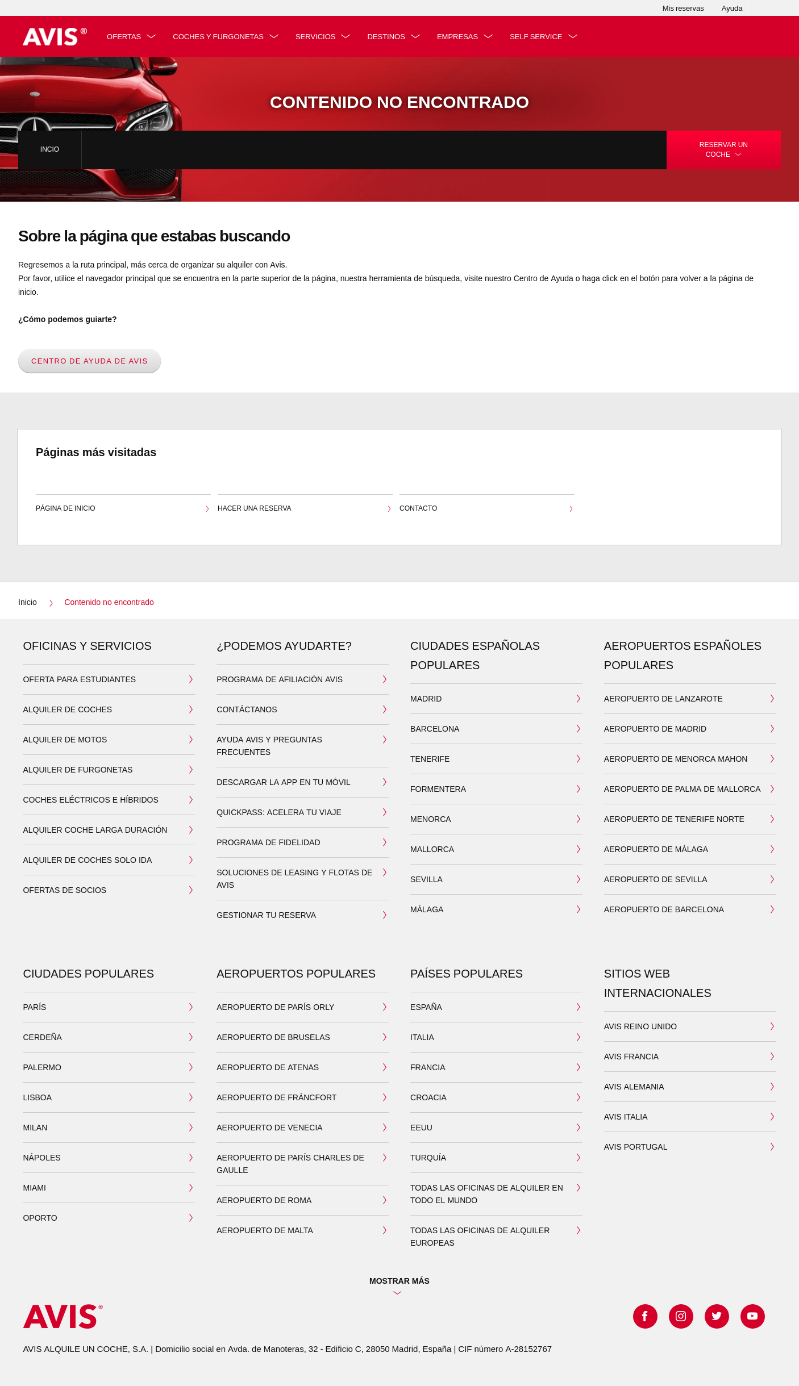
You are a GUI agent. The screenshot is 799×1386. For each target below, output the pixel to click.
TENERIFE (430, 758)
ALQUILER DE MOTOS (65, 739)
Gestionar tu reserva (266, 914)
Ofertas (126, 36)
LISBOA (37, 1097)
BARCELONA (434, 728)
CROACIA (428, 1097)
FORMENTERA (438, 788)
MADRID (426, 698)
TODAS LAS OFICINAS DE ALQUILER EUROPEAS (480, 1236)
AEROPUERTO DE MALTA (265, 1230)
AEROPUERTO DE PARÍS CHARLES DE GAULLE (290, 1163)
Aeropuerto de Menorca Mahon (676, 758)
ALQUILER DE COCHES (67, 709)
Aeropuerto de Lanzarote (663, 698)
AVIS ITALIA (626, 1116)
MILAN (35, 1127)
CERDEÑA (42, 1037)
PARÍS (34, 1006)
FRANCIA (427, 1067)
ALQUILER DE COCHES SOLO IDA (87, 859)
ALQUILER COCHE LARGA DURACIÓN (95, 829)
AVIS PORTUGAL (636, 1146)
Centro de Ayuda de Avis (89, 361)
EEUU (421, 1127)
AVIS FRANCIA (631, 1056)
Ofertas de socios (64, 889)
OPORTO (40, 1217)
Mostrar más (399, 1280)
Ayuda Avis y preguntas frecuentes (269, 745)
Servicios (317, 36)
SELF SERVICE (538, 36)
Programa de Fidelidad (268, 842)
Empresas (459, 36)
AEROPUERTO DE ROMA (264, 1200)
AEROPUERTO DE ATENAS (268, 1067)
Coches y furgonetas (220, 36)
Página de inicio (123, 509)
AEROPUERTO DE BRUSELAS (273, 1037)
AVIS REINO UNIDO (640, 1026)
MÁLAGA (426, 909)
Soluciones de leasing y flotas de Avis (294, 878)
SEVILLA (426, 879)
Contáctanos (247, 709)
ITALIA (422, 1037)
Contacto (487, 509)
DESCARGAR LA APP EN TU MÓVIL (284, 782)
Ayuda (732, 8)
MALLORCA (432, 849)
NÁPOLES (41, 1157)
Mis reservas (683, 8)
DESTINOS (388, 36)
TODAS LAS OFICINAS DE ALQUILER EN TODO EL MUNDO (486, 1193)
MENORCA (430, 818)
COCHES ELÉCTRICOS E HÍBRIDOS (90, 799)
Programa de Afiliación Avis (280, 679)
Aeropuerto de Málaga (656, 849)
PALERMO (42, 1067)
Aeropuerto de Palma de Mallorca (682, 788)
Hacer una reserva (305, 509)
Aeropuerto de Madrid (655, 728)
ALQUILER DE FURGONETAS (77, 769)
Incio (49, 149)
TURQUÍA (428, 1157)
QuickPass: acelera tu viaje (279, 812)
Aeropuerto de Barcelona (664, 909)
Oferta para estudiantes (79, 679)
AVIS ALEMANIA (634, 1086)
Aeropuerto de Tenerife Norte (674, 818)
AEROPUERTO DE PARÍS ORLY (275, 1006)
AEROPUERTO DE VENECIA (269, 1127)
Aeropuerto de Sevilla (656, 879)
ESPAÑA (426, 1006)
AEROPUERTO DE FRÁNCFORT (276, 1097)
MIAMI (34, 1187)
